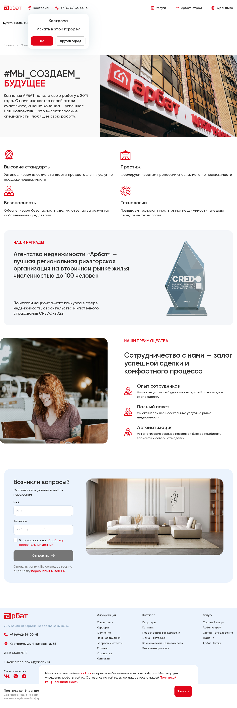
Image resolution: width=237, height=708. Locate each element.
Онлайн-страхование (218, 632)
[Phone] (71, 8)
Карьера (103, 627)
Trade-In (208, 637)
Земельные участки (155, 648)
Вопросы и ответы (109, 643)
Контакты (103, 658)
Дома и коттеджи (154, 637)
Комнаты (148, 627)
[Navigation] (7, 676)
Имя (16, 502)
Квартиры (149, 622)
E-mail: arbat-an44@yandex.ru (27, 662)
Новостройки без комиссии (161, 632)
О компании (105, 622)
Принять (183, 691)
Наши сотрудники (109, 637)
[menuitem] (20, 23)
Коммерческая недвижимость (162, 643)
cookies (85, 673)
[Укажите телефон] (36, 530)
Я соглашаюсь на (41, 542)
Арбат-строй (212, 627)
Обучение (104, 632)
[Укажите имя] (43, 511)
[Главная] (9, 45)
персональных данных (48, 571)
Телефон (20, 521)
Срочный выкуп (213, 622)
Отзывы (102, 648)
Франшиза (104, 653)
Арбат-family (212, 643)
